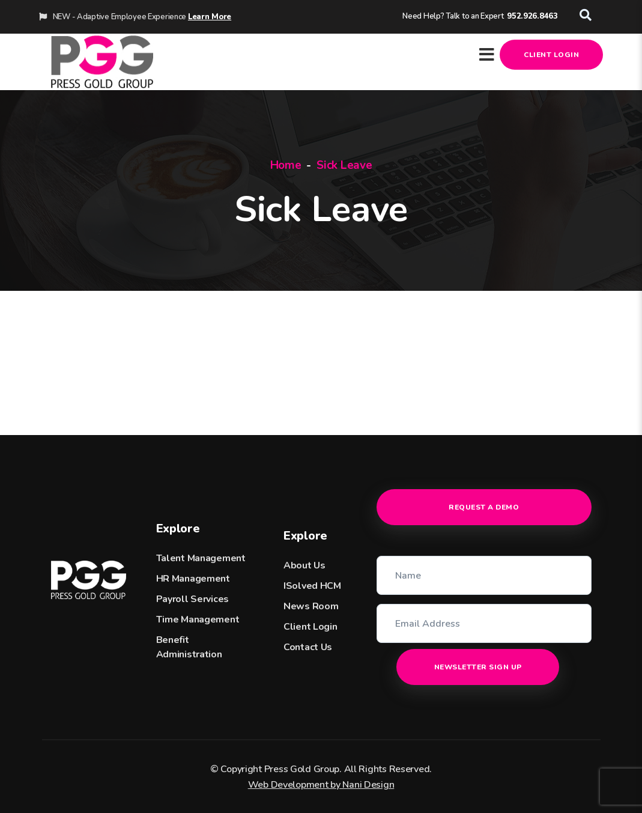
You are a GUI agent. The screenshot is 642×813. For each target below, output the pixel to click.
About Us (304, 565)
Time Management (198, 619)
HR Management (193, 578)
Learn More (209, 16)
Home (285, 165)
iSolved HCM (312, 585)
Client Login (551, 54)
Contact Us (307, 647)
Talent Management (201, 558)
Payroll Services (192, 599)
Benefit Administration (189, 647)
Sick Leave (344, 165)
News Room (310, 606)
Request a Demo (484, 507)
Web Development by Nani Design (321, 784)
